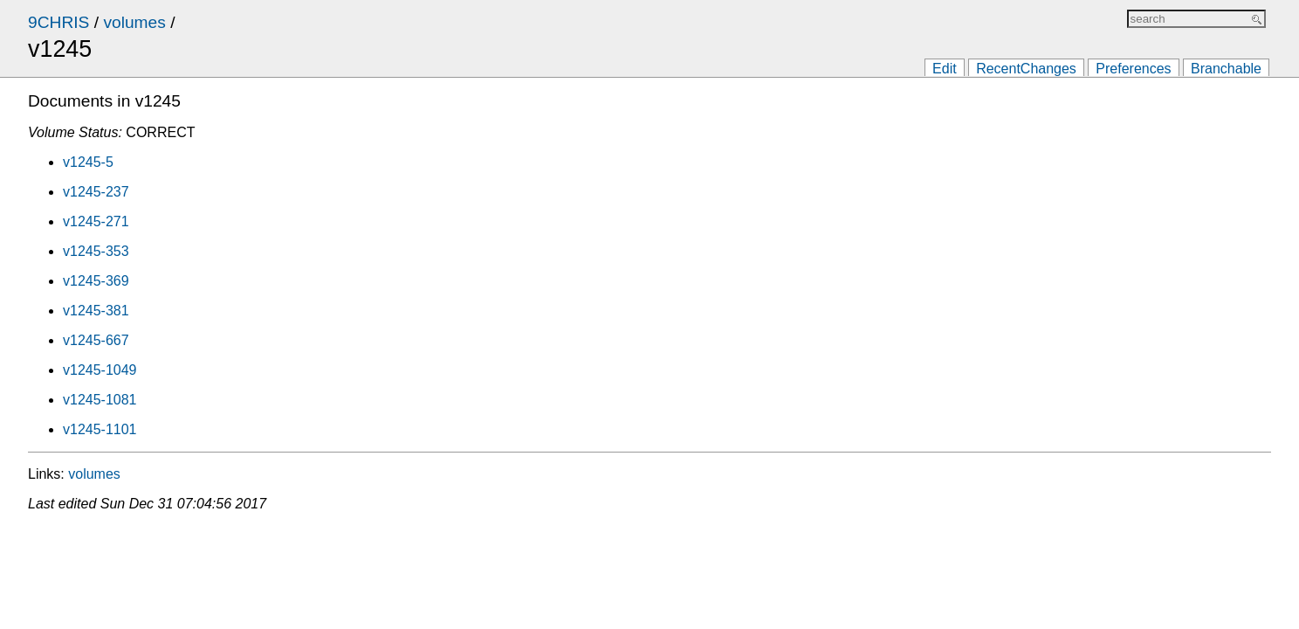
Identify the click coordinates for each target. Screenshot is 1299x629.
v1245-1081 (100, 399)
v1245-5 (88, 162)
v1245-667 (96, 340)
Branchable (1226, 68)
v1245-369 (96, 280)
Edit (944, 68)
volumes (134, 22)
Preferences (1133, 68)
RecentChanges (1026, 68)
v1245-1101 (100, 429)
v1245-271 (96, 221)
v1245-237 (96, 191)
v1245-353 (96, 251)
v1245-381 (96, 310)
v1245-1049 (100, 370)
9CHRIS (58, 22)
